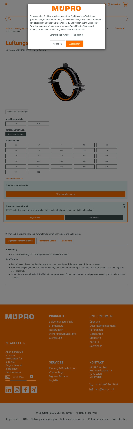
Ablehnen (57, 44)
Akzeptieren (74, 44)
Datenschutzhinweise (59, 35)
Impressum (78, 35)
